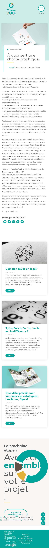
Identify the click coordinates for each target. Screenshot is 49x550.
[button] (4, 221)
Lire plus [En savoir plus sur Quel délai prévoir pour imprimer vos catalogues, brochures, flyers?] (10, 423)
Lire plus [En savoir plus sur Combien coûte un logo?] (10, 290)
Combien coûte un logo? (21, 269)
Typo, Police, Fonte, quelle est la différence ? (22, 330)
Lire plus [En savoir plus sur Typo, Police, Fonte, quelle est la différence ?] (10, 355)
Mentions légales (8, 535)
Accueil (15, 67)
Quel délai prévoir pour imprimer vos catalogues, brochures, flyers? (21, 396)
